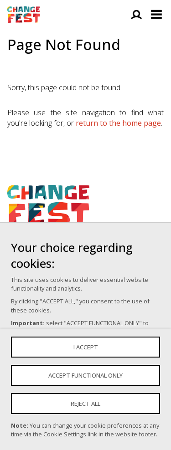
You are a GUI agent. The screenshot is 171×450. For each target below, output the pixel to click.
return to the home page (118, 123)
